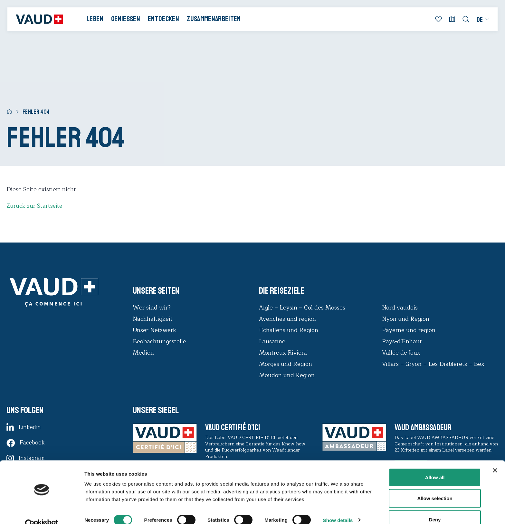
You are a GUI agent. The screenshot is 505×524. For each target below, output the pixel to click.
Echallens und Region (289, 330)
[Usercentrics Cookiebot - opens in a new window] (42, 511)
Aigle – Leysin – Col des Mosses (302, 307)
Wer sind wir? (152, 307)
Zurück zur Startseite (34, 206)
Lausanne (272, 341)
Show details (338, 507)
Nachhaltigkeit (153, 319)
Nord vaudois (400, 307)
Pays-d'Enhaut (402, 341)
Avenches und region (287, 319)
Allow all (435, 464)
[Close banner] (495, 457)
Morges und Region (286, 364)
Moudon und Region (287, 375)
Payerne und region (408, 330)
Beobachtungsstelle (159, 341)
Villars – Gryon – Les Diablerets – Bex (435, 364)
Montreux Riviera (283, 352)
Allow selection (434, 486)
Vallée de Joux (401, 352)
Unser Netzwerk (154, 330)
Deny (435, 507)
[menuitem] (481, 20)
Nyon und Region (406, 319)
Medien (143, 352)
